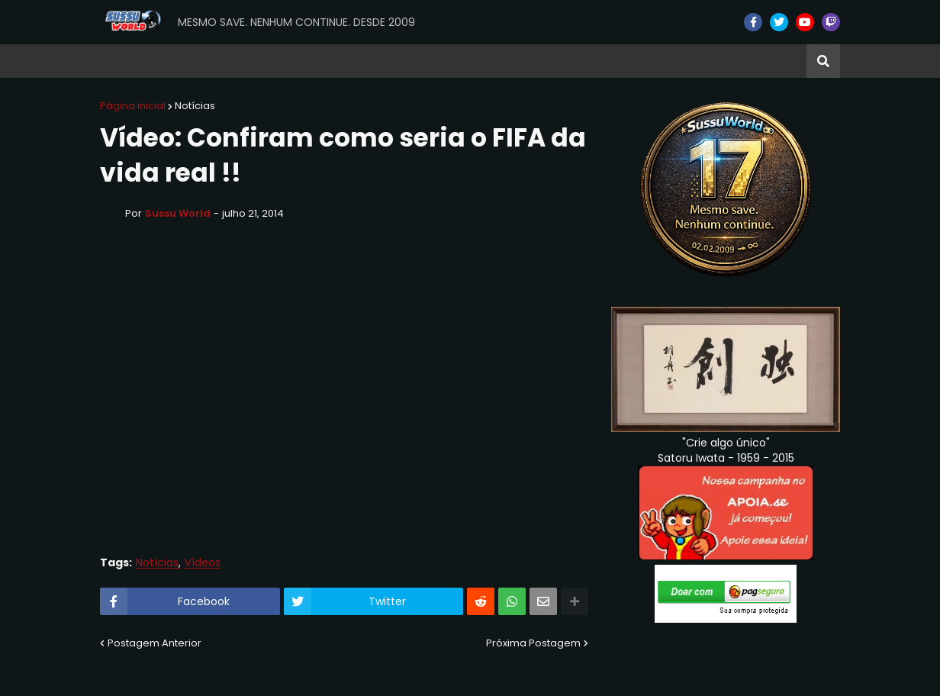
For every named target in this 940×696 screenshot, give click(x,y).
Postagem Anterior (154, 643)
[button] (823, 61)
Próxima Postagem (533, 643)
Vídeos (203, 563)
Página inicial (133, 105)
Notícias (195, 105)
